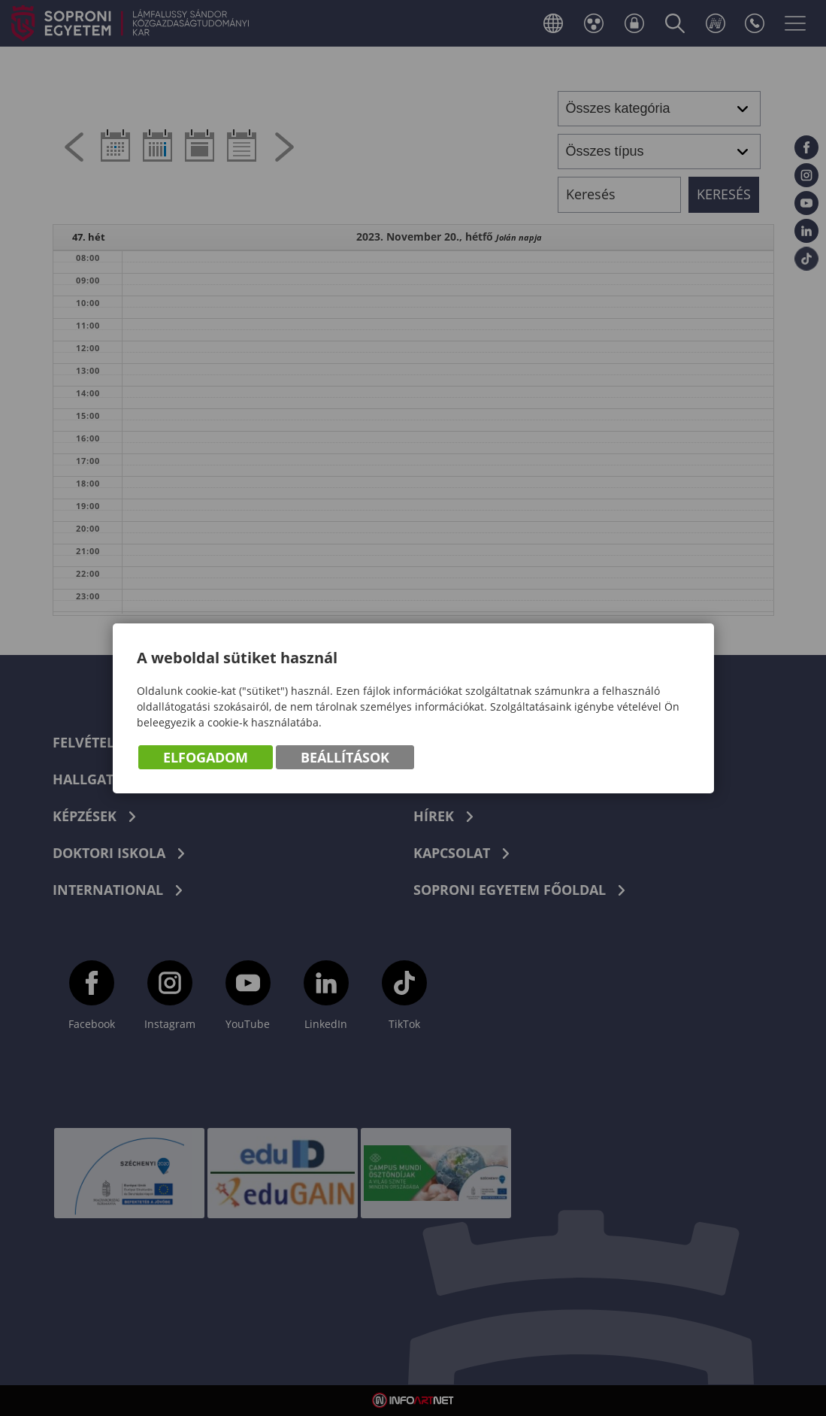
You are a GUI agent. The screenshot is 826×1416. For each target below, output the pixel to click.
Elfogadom (205, 757)
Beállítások (345, 757)
